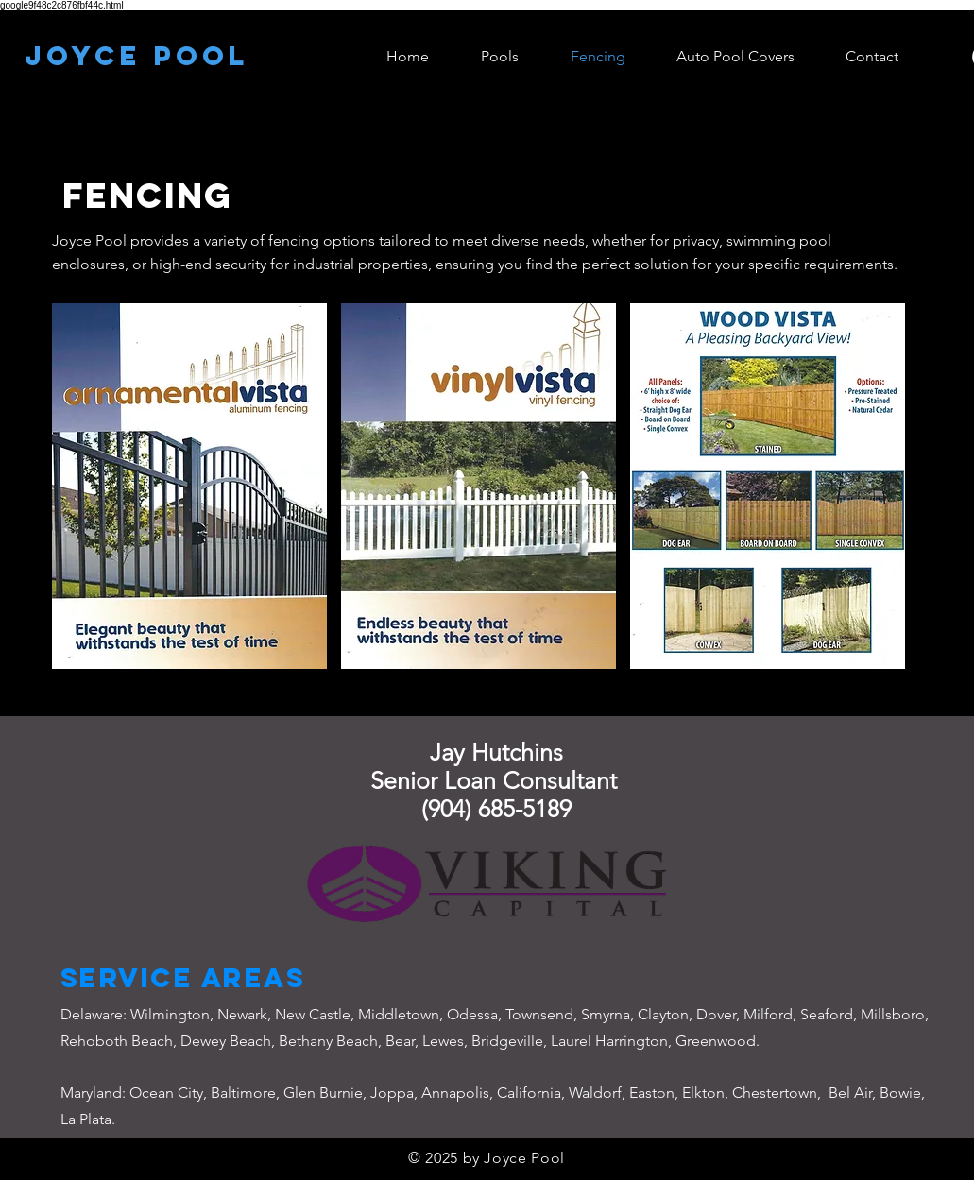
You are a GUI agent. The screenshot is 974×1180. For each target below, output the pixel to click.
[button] (189, 486)
